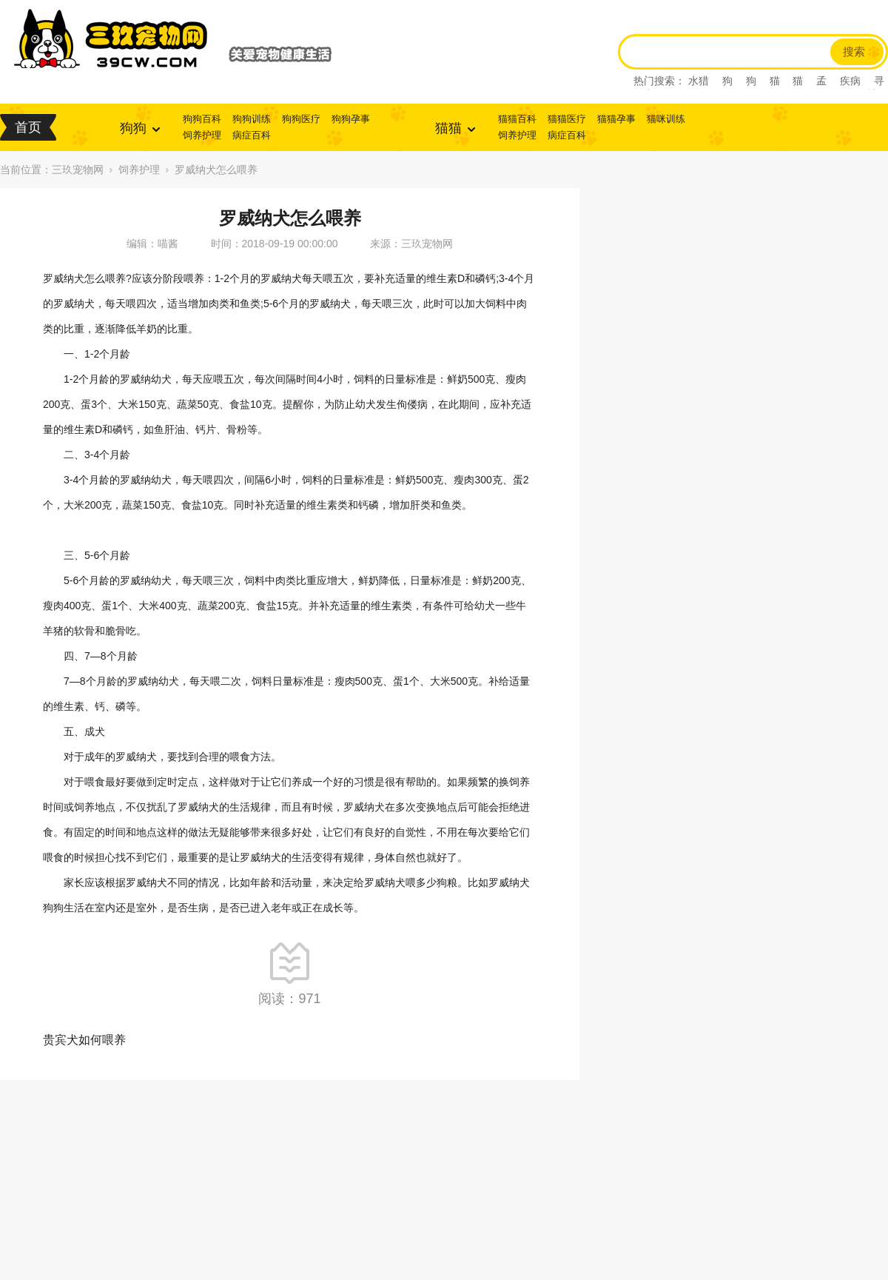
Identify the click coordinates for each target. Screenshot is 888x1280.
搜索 (854, 52)
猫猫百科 (517, 118)
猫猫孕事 (616, 118)
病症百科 (251, 135)
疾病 (850, 81)
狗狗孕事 (351, 118)
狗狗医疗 (301, 118)
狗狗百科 (202, 118)
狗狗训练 (251, 118)
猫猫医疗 (567, 118)
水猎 (698, 81)
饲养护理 (202, 135)
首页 (28, 127)
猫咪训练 (666, 118)
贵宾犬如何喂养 (84, 1039)
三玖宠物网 (78, 169)
